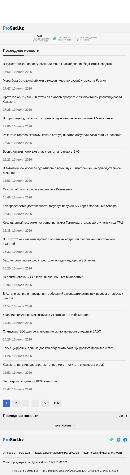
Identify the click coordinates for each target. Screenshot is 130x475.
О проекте (9, 452)
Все (121, 416)
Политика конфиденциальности (102, 452)
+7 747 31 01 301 (57, 462)
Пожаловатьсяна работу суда (64, 38)
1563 (57, 403)
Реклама (24, 452)
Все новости (63, 425)
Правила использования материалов (56, 452)
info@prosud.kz (37, 462)
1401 (39, 36)
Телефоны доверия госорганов (88, 38)
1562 (45, 403)
